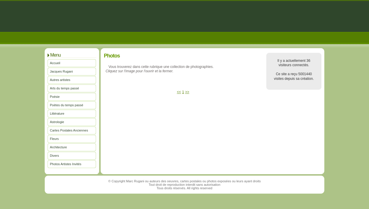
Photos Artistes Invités (65, 164)
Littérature (57, 113)
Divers (54, 155)
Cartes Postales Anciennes (69, 130)
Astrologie (57, 122)
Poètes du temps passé (66, 105)
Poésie (55, 96)
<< (179, 92)
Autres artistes (60, 80)
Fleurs (54, 138)
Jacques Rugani (61, 71)
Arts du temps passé (64, 88)
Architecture (58, 147)
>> (187, 92)
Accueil (55, 63)
